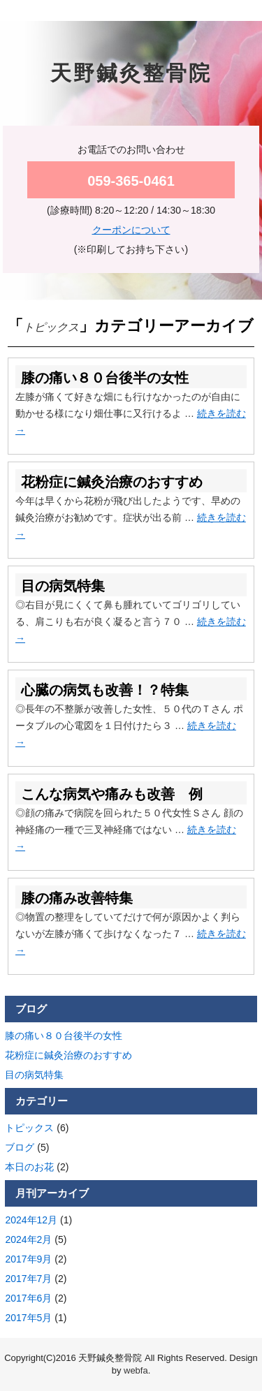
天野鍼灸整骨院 (131, 72)
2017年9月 (28, 1259)
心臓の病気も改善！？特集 (105, 690)
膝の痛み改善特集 (77, 898)
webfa (136, 1370)
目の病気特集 (63, 586)
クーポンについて (131, 229)
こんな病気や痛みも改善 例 (112, 794)
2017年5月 (28, 1317)
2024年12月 (31, 1220)
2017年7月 (28, 1278)
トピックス (29, 1127)
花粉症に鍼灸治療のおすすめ (112, 482)
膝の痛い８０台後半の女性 (105, 377)
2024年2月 (28, 1239)
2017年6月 (28, 1298)
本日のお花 (29, 1166)
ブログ (19, 1147)
